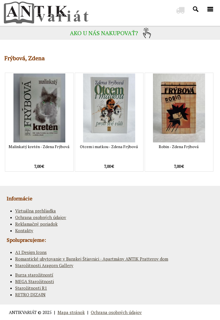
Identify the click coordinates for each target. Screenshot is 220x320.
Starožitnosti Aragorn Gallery (44, 265)
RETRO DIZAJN (30, 294)
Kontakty (24, 230)
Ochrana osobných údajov (40, 217)
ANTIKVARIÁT (23, 312)
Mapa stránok (71, 312)
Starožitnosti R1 (31, 288)
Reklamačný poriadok (36, 224)
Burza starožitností (34, 275)
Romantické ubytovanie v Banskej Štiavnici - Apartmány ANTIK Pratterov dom (91, 259)
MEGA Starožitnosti (34, 281)
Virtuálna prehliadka (35, 211)
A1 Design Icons (31, 252)
